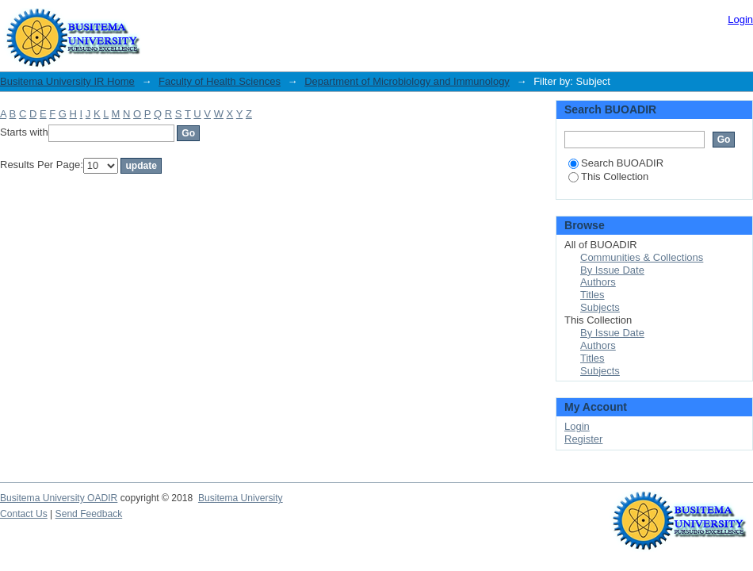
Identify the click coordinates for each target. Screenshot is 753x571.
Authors (598, 282)
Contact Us (24, 513)
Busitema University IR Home (67, 81)
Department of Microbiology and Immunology (407, 81)
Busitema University (240, 498)
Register (583, 439)
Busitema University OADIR (58, 498)
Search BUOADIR (615, 163)
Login (740, 19)
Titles (592, 295)
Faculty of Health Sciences (220, 81)
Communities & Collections (641, 257)
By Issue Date (612, 270)
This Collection (608, 176)
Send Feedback (89, 513)
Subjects (600, 307)
